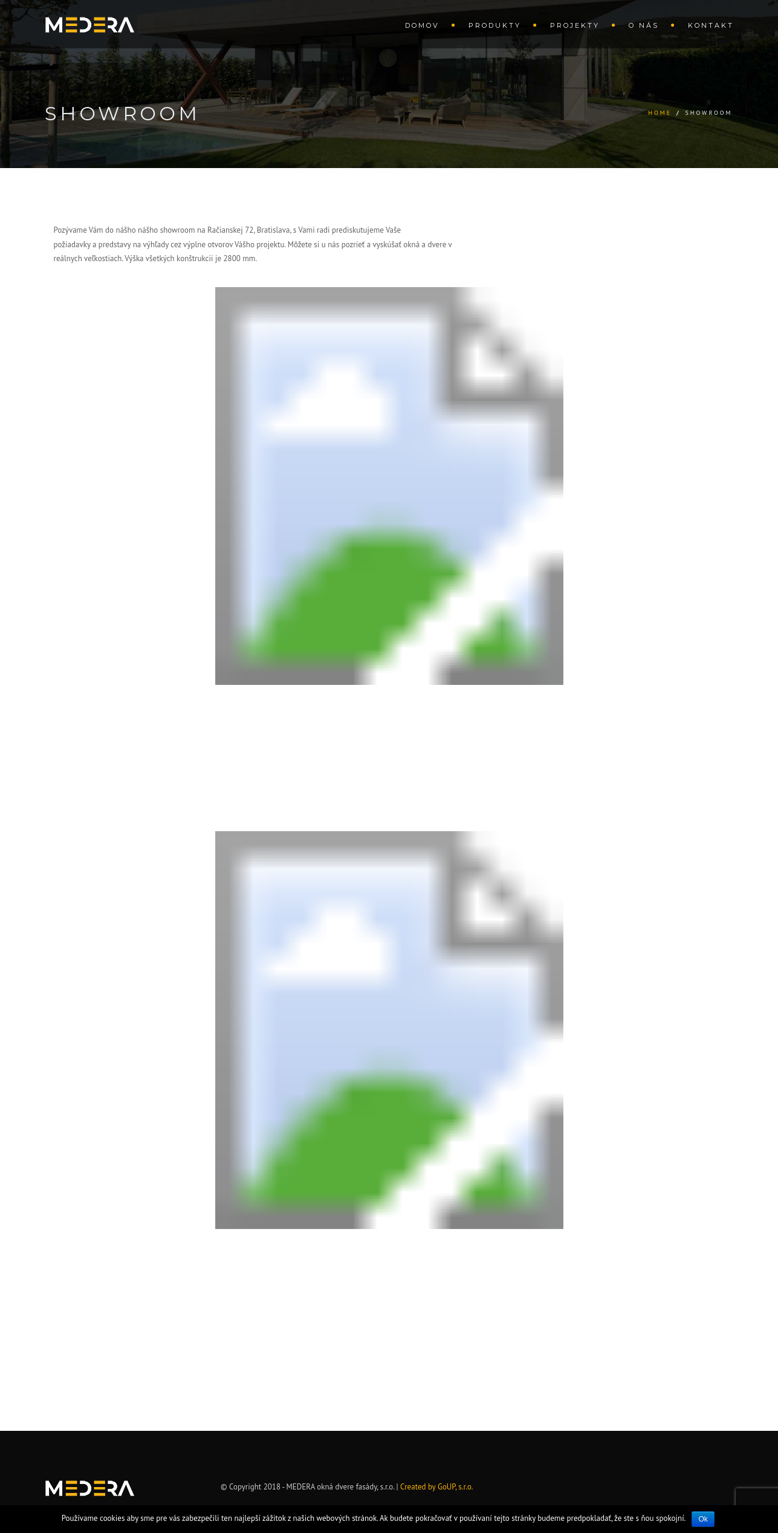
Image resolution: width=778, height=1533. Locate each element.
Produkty (494, 25)
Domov (422, 25)
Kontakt (711, 25)
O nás (644, 25)
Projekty (575, 25)
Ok (702, 1519)
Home (660, 113)
